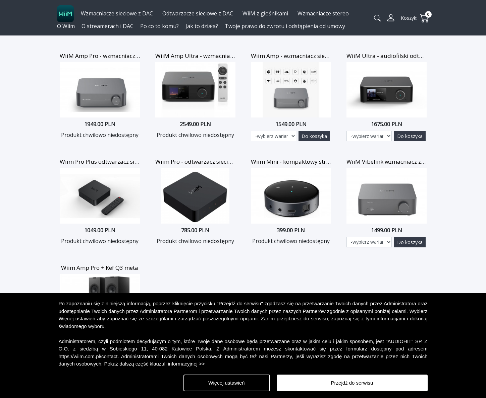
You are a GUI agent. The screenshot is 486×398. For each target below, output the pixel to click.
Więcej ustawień (226, 383)
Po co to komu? (159, 26)
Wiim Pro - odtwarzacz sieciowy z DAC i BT (211, 161)
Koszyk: (409, 18)
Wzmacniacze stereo (323, 13)
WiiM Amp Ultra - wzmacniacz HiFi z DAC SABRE (218, 56)
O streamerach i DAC (107, 26)
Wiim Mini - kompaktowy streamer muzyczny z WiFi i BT (325, 161)
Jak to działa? (201, 26)
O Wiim (66, 26)
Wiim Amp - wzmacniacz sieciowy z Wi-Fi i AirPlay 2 (319, 56)
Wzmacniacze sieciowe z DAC (117, 13)
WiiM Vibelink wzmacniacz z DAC (389, 161)
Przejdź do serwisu (352, 383)
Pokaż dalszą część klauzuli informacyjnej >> (154, 364)
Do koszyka (314, 136)
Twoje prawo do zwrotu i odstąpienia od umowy (285, 26)
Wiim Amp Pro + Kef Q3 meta (99, 267)
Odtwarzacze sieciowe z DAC (197, 13)
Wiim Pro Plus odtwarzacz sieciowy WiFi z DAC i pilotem (133, 161)
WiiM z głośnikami (265, 13)
